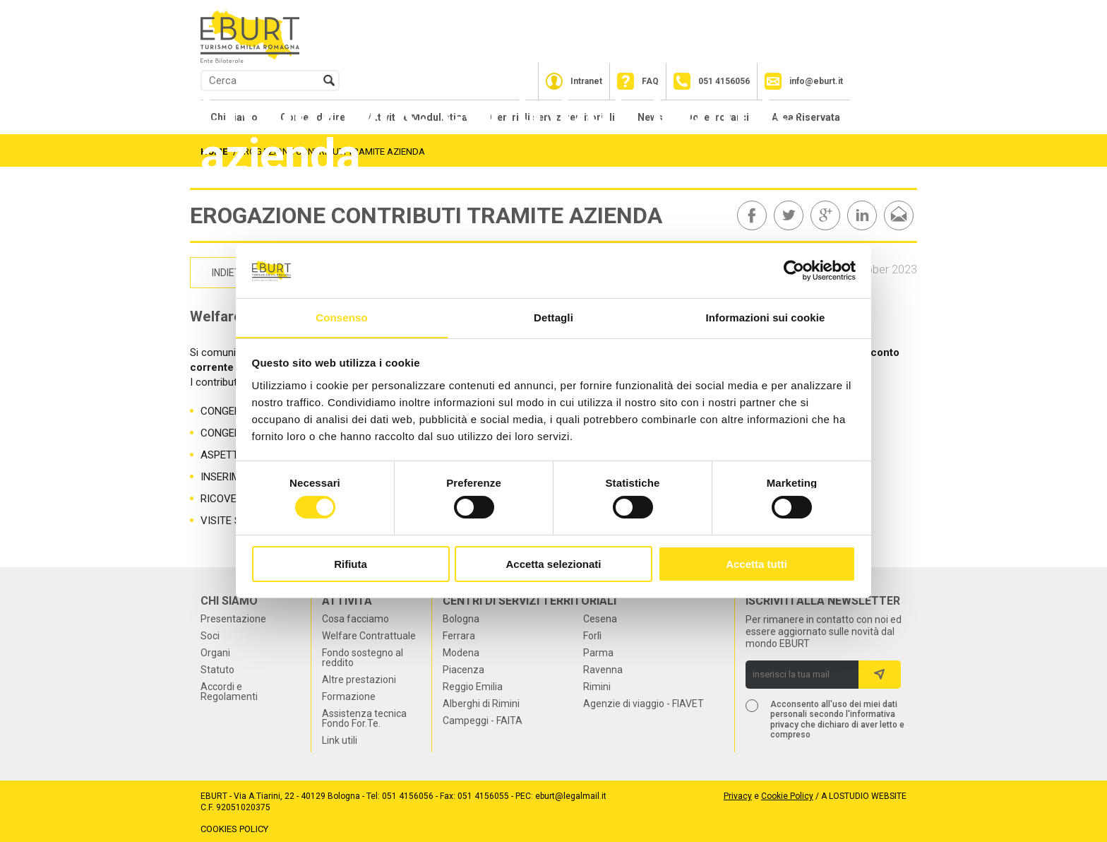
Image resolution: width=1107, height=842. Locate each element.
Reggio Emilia (473, 687)
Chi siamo (229, 601)
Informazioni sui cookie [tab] (765, 317)
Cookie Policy (787, 796)
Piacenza (463, 670)
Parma (598, 653)
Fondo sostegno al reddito (362, 658)
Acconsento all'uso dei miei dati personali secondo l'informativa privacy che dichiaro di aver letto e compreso (837, 719)
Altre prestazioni (359, 679)
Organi (215, 653)
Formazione (349, 696)
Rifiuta (350, 564)
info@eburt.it (816, 81)
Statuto (217, 670)
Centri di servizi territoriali (529, 601)
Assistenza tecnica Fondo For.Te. (364, 718)
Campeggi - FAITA (482, 720)
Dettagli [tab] (553, 317)
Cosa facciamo (355, 619)
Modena (461, 653)
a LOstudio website (863, 796)
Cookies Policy (234, 828)
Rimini (597, 687)
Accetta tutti (756, 564)
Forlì (592, 636)
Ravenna (603, 670)
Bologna (461, 619)
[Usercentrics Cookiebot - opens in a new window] (794, 270)
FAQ (650, 81)
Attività (347, 601)
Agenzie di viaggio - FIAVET (643, 703)
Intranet (586, 81)
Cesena (600, 619)
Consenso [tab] (341, 317)
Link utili (339, 740)
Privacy (738, 796)
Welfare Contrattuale (369, 636)
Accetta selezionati (553, 564)
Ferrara (459, 636)
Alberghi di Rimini (481, 703)
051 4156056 (724, 81)
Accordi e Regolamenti (229, 691)
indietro (233, 272)
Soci (210, 636)
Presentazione (233, 619)
